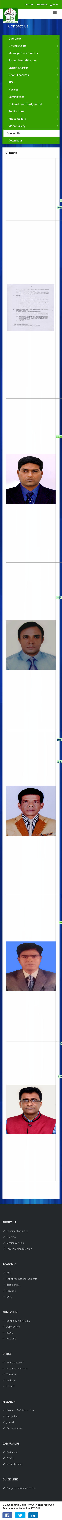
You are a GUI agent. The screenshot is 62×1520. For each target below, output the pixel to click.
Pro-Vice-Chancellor (14, 1368)
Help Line (9, 1338)
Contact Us (13, 133)
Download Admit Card (16, 1320)
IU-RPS (29, 4)
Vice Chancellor (12, 1362)
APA (11, 82)
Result (7, 1332)
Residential (10, 1452)
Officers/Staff (17, 46)
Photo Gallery (17, 118)
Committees (16, 97)
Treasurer (9, 1374)
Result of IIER (11, 1284)
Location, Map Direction (17, 1248)
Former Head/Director (22, 60)
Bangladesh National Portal (18, 1488)
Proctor (8, 1386)
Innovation (10, 1416)
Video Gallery (16, 126)
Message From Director (23, 53)
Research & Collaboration (18, 1410)
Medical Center (12, 1464)
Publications (16, 111)
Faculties (9, 1290)
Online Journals (12, 1428)
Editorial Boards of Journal (25, 104)
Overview (14, 38)
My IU (54, 4)
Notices (13, 89)
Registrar (9, 1380)
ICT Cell (8, 1458)
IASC (6, 1272)
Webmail (42, 4)
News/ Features (18, 75)
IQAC (7, 1296)
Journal (8, 1422)
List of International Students (19, 1278)
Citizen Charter (18, 68)
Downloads (15, 140)
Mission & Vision (13, 1242)
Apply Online (11, 1326)
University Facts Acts (15, 1231)
